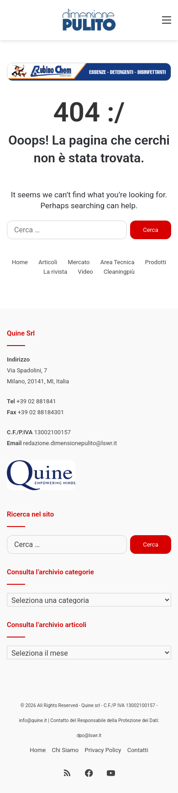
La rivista (55, 271)
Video (85, 271)
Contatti (137, 750)
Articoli (47, 262)
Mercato (79, 262)
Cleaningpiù (119, 271)
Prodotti (155, 262)
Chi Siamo (65, 750)
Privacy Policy (102, 750)
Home (20, 262)
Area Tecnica (117, 262)
